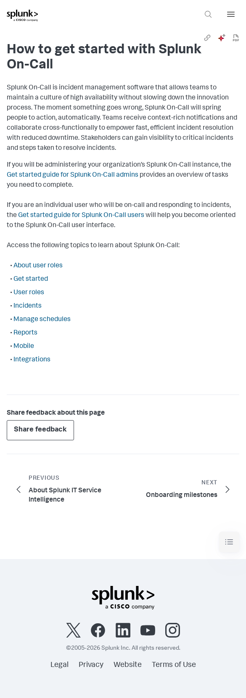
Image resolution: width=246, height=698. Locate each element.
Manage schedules (42, 319)
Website (128, 665)
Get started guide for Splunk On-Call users (81, 215)
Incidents (27, 306)
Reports (25, 333)
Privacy (91, 665)
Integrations (31, 360)
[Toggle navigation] (229, 542)
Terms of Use (174, 665)
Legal (59, 665)
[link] (207, 38)
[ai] (221, 38)
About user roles (38, 266)
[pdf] (236, 38)
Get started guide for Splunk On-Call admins (72, 175)
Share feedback (40, 430)
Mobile (23, 346)
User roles (28, 293)
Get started (30, 279)
